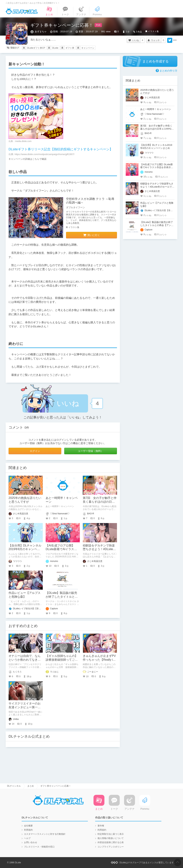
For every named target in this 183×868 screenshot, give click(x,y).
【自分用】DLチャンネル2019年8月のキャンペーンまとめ (25, 549)
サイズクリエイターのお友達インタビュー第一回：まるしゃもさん (25, 707)
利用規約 (28, 830)
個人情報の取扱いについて (111, 838)
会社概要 (28, 825)
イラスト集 (153, 31)
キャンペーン (87, 48)
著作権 (101, 825)
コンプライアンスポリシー (111, 846)
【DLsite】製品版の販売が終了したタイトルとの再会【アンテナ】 (62, 596)
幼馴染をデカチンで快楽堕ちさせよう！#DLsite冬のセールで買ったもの (99, 549)
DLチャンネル (22, 11)
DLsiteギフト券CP (36, 48)
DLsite (55, 48)
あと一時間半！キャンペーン (155, 109)
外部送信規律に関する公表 (111, 842)
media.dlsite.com (23, 141)
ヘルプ (27, 838)
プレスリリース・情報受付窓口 (39, 846)
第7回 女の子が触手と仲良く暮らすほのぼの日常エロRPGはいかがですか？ (157, 128)
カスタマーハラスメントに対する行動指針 (44, 834)
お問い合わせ (30, 842)
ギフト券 (69, 48)
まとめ (30, 786)
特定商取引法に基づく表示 (111, 834)
